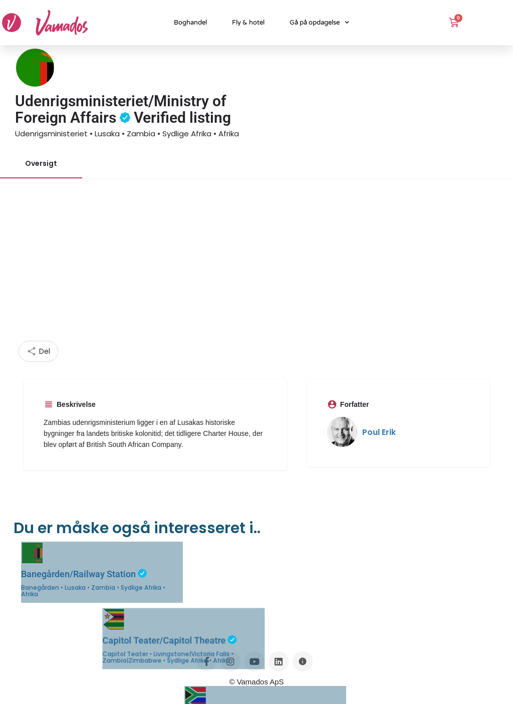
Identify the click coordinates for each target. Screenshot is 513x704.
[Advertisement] (256, 265)
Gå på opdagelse (319, 22)
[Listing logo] (35, 68)
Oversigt (41, 163)
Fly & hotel (248, 23)
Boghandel (190, 23)
